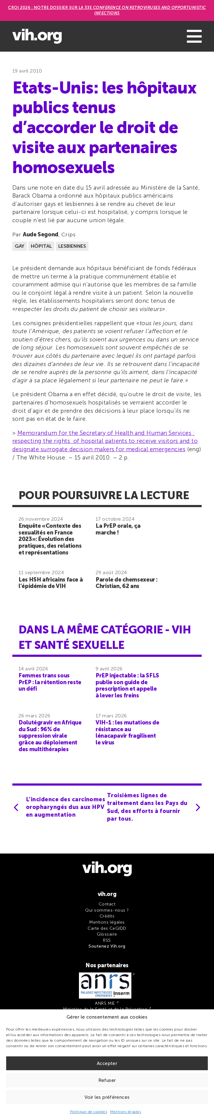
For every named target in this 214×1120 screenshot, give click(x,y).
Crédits (107, 916)
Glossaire (107, 934)
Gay (19, 246)
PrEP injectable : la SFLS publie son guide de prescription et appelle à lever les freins (127, 685)
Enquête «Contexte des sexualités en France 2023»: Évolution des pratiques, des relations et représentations (50, 539)
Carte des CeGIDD (107, 928)
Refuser (107, 1080)
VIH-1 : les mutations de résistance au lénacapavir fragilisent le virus (127, 732)
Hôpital (41, 246)
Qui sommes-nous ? (107, 910)
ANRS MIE (105, 1003)
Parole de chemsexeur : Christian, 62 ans (127, 583)
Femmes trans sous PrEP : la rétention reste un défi (50, 682)
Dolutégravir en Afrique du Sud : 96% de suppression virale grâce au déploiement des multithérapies (50, 735)
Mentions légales (125, 1112)
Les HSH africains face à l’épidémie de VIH (51, 583)
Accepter (107, 1063)
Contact (107, 904)
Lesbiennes (72, 246)
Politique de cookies (88, 1112)
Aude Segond (40, 234)
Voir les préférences (107, 1097)
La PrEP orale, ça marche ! (118, 529)
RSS (107, 940)
